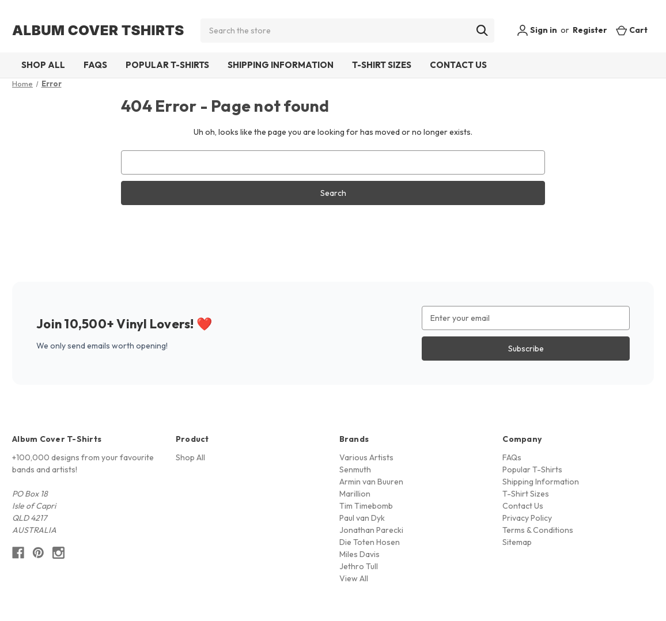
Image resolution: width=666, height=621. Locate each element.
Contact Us (458, 64)
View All (353, 578)
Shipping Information (281, 64)
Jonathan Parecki (371, 530)
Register (590, 30)
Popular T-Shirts (167, 64)
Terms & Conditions (537, 530)
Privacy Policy (527, 518)
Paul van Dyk (362, 518)
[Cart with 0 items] (632, 30)
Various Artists (366, 457)
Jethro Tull (358, 566)
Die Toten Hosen (369, 542)
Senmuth (355, 469)
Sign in (537, 30)
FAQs (95, 64)
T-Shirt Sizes (381, 64)
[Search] (482, 30)
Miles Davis (359, 554)
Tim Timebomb (366, 506)
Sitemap (517, 542)
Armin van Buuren (371, 481)
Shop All (43, 64)
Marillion (354, 494)
